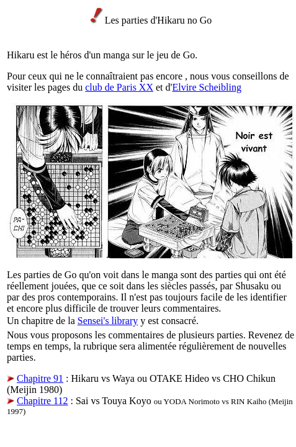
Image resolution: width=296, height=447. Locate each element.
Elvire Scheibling (206, 87)
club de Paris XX (119, 87)
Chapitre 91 (40, 378)
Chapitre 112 (42, 400)
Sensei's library (108, 320)
